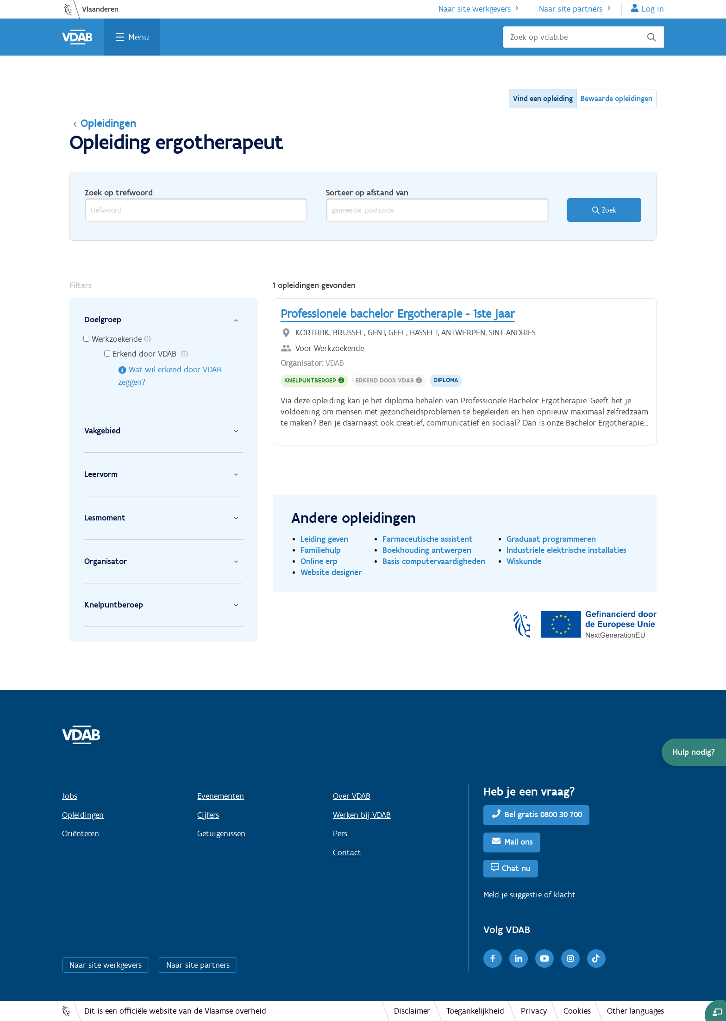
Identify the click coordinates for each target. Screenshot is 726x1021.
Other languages (635, 1011)
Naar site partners (570, 9)
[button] (694, 752)
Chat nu (516, 868)
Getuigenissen (221, 833)
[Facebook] (492, 958)
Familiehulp (320, 550)
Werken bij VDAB (362, 815)
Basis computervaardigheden (433, 561)
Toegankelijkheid (475, 1011)
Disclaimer (412, 1011)
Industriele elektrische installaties (566, 550)
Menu (138, 37)
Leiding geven (324, 539)
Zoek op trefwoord (119, 193)
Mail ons (519, 842)
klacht (565, 894)
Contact (347, 852)
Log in (653, 9)
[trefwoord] (196, 210)
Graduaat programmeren (551, 539)
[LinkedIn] (518, 958)
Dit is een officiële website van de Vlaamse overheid (175, 1011)
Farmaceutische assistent (427, 539)
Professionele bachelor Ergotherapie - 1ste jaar (398, 313)
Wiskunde (524, 561)
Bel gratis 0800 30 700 (543, 814)
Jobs (69, 796)
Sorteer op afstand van (367, 193)
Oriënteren (80, 833)
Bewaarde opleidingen (616, 98)
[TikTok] (596, 958)
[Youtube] (544, 958)
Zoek (609, 210)
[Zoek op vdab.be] (583, 37)
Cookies (577, 1011)
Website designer (331, 572)
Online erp (319, 561)
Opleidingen (102, 123)
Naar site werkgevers (474, 9)
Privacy (534, 1011)
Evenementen (220, 796)
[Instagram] (570, 958)
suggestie (526, 894)
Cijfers (208, 815)
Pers (340, 833)
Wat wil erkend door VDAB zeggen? (169, 375)
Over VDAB (351, 796)
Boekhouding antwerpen (426, 550)
